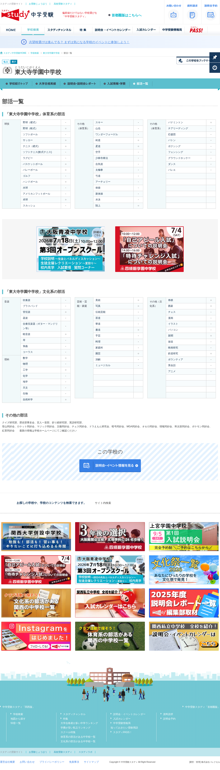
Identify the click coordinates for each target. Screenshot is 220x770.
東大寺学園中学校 (51, 53)
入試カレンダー (122, 718)
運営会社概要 (7, 761)
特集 (65, 718)
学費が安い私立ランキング (75, 727)
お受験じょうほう (38, 3)
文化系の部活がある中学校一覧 (78, 741)
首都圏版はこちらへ (127, 15)
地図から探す (18, 718)
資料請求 (168, 714)
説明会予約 (169, 718)
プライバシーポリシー (51, 761)
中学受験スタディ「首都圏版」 (202, 706)
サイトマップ (91, 761)
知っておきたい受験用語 (124, 727)
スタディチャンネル (74, 714)
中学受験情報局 (122, 723)
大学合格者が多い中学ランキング (79, 723)
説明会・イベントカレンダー (129, 714)
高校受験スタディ (63, 3)
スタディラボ (85, 752)
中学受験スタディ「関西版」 (18, 706)
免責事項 (74, 761)
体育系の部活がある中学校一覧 (78, 736)
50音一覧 (16, 723)
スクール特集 (68, 732)
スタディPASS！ (122, 732)
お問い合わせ (27, 761)
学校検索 (35, 53)
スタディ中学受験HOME (15, 53)
